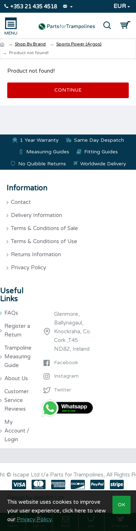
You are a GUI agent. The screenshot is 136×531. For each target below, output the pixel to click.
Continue (68, 90)
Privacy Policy (34, 519)
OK (121, 505)
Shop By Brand (30, 44)
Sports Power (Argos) (79, 44)
